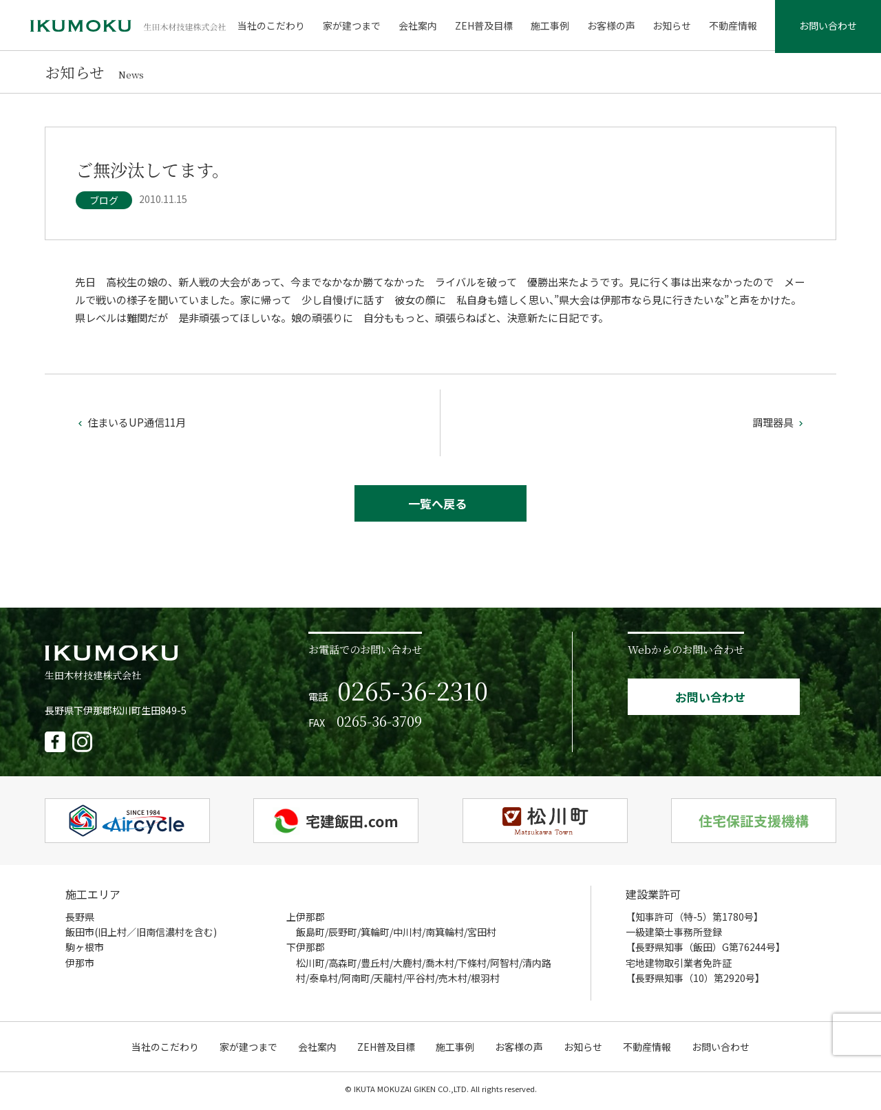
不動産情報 (732, 27)
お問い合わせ (827, 27)
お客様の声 (611, 27)
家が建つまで (355, 27)
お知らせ (671, 27)
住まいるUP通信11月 (130, 425)
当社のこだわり (275, 27)
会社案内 (420, 27)
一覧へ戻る (437, 507)
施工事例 (550, 27)
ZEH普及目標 (485, 27)
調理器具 (779, 425)
